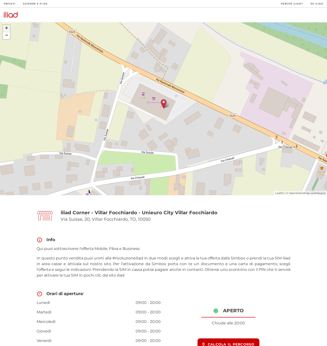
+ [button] (6, 28)
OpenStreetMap (299, 193)
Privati (9, 3)
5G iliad (317, 3)
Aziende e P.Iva (35, 3)
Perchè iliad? (292, 3)
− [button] (6, 35)
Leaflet (279, 193)
